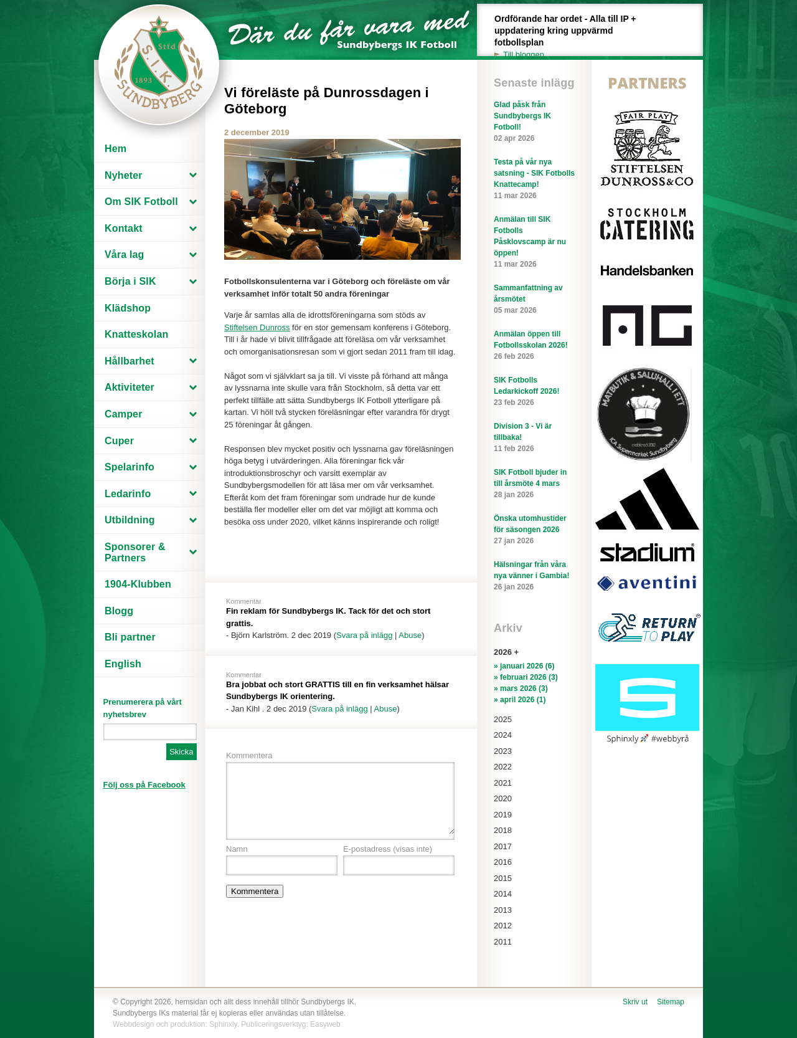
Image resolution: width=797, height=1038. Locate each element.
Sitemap (670, 1002)
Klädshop (128, 308)
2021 (503, 783)
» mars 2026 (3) (521, 688)
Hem (115, 148)
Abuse (410, 635)
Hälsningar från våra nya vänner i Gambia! (534, 576)
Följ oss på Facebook (144, 784)
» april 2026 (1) (519, 699)
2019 (503, 814)
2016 (503, 862)
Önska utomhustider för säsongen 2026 (534, 530)
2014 (503, 893)
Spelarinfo (129, 467)
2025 (503, 719)
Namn (237, 849)
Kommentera (249, 755)
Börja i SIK (130, 281)
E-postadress (387, 849)
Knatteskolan (136, 334)
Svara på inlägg (364, 635)
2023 (503, 751)
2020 (503, 798)
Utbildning (130, 520)
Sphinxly (223, 1024)
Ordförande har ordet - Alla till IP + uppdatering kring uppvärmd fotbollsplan (572, 37)
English (123, 664)
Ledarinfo (128, 493)
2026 (503, 652)
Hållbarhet (129, 361)
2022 (503, 766)
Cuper (119, 441)
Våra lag (124, 254)
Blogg (119, 611)
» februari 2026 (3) (526, 677)
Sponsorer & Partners (135, 552)
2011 (503, 941)
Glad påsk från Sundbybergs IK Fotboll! (534, 122)
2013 (503, 910)
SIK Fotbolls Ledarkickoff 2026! (534, 392)
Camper (124, 414)
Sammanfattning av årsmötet (534, 299)
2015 (503, 878)
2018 (503, 830)
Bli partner (130, 637)
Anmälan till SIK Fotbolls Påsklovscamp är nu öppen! (534, 242)
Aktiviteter (129, 387)
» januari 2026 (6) (524, 666)
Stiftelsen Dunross (257, 327)
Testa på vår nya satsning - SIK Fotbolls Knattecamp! (534, 179)
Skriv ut (635, 1002)
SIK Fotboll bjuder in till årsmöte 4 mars (534, 484)
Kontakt (124, 228)
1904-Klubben (138, 584)
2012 (503, 925)
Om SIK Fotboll (141, 201)
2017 (503, 846)
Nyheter (124, 175)
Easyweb (325, 1024)
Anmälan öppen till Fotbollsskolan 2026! (534, 346)
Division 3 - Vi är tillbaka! (534, 438)
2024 (503, 735)
